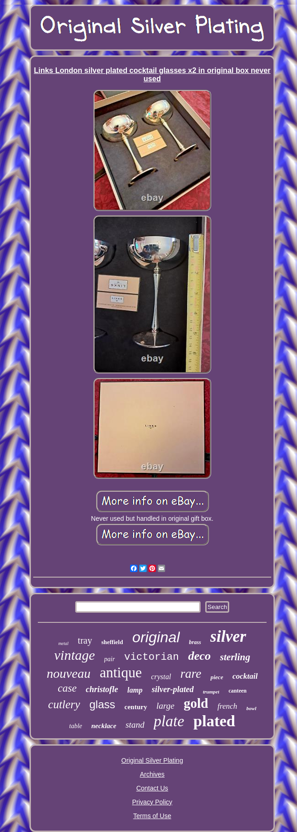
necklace (103, 726)
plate (169, 721)
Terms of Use (152, 816)
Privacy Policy (152, 802)
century (136, 707)
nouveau (68, 673)
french (227, 706)
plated (214, 721)
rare (191, 674)
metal (63, 643)
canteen (237, 690)
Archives (152, 774)
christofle (102, 689)
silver (228, 636)
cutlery (64, 704)
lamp (135, 690)
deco (199, 656)
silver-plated (173, 689)
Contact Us (152, 788)
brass (195, 642)
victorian (151, 657)
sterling (235, 657)
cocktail (245, 676)
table (75, 726)
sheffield (112, 642)
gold (196, 703)
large (165, 706)
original (156, 637)
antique (121, 672)
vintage (74, 655)
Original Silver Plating (152, 760)
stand (134, 725)
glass (102, 704)
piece (216, 677)
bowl (251, 708)
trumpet (211, 691)
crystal (161, 677)
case (67, 688)
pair (109, 659)
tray (85, 640)
